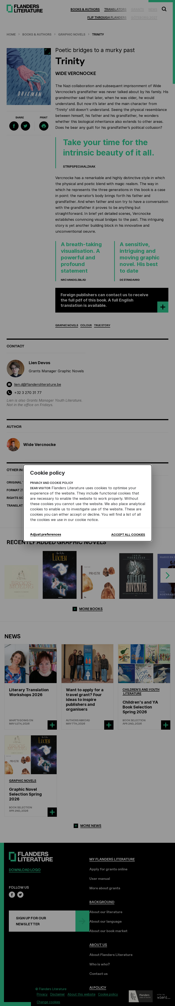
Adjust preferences (45, 534)
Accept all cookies (128, 534)
